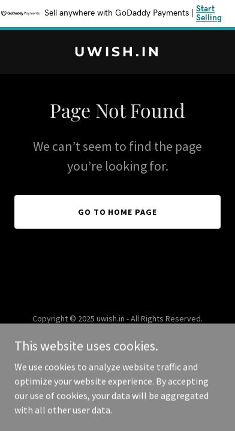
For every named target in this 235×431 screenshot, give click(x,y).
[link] (117, 53)
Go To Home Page (118, 212)
